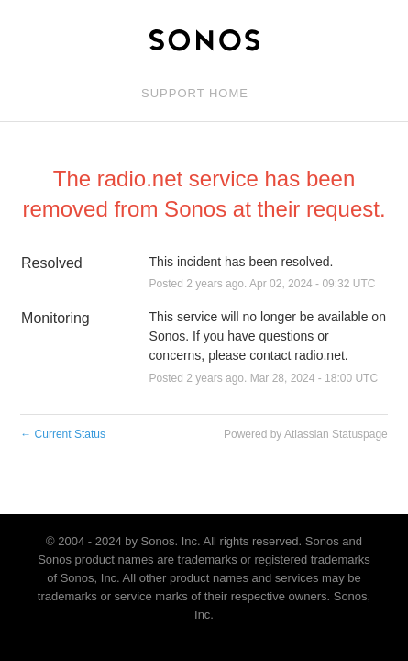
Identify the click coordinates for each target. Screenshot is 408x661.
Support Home (194, 93)
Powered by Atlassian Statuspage (306, 434)
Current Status (62, 434)
